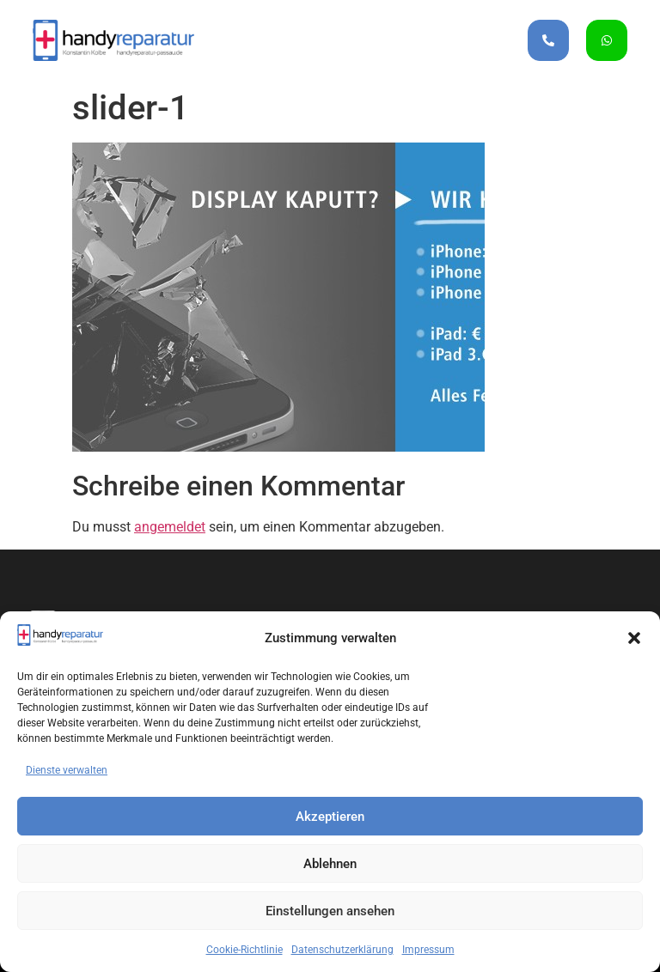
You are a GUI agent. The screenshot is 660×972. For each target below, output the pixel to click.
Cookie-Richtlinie (244, 950)
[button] (634, 638)
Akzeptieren (330, 816)
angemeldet (169, 527)
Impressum (428, 950)
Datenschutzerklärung (342, 950)
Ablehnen (330, 864)
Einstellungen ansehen (330, 911)
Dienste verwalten (66, 770)
